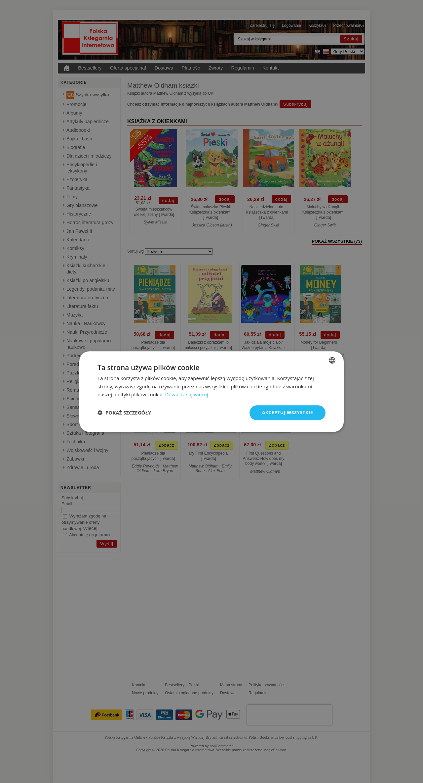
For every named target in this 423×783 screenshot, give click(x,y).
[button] (124, 413)
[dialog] (211, 391)
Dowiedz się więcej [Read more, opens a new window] (186, 394)
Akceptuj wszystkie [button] (287, 412)
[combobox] (332, 360)
